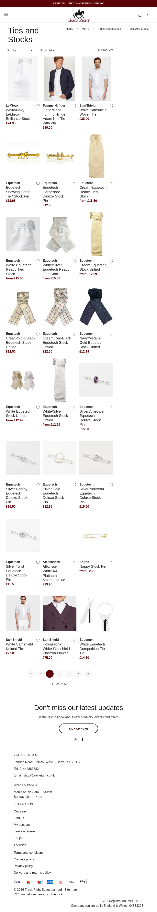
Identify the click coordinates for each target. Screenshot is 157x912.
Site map (70, 889)
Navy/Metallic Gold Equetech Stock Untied (91, 342)
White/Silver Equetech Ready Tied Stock (56, 269)
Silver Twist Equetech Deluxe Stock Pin (16, 573)
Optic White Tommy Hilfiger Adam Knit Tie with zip (55, 116)
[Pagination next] (78, 674)
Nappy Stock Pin (92, 566)
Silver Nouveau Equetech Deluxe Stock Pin (91, 495)
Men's (85, 28)
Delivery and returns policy (32, 872)
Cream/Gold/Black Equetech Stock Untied (20, 342)
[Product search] (140, 15)
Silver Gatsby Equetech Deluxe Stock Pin (16, 495)
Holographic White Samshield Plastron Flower (56, 648)
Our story (20, 811)
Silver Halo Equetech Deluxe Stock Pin (53, 495)
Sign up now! (78, 728)
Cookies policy (24, 859)
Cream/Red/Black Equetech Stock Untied (57, 342)
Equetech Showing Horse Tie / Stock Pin (18, 191)
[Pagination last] (88, 674)
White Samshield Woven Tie (93, 112)
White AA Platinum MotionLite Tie (54, 575)
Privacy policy (23, 866)
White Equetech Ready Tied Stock (18, 269)
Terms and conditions (28, 852)
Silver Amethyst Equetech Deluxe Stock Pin (91, 417)
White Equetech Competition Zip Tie (92, 648)
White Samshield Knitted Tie (19, 646)
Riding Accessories (109, 28)
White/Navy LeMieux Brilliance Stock (18, 114)
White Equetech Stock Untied (18, 413)
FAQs (18, 838)
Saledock (56, 894)
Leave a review (24, 831)
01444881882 (29, 768)
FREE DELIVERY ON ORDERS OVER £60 (78, 3)
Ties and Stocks (139, 28)
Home (69, 28)
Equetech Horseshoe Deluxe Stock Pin (53, 194)
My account (22, 824)
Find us (19, 818)
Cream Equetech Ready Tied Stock (93, 191)
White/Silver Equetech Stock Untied (55, 415)
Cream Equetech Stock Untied (93, 267)
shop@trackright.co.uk (39, 775)
